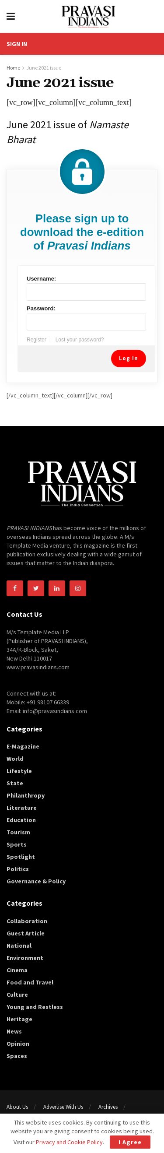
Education (21, 820)
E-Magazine (23, 746)
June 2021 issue (43, 67)
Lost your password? (80, 340)
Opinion (18, 1044)
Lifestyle (19, 771)
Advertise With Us (63, 1107)
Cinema (17, 970)
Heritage (19, 1019)
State (15, 783)
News (14, 1031)
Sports (17, 844)
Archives (108, 1107)
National (19, 945)
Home (13, 67)
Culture (17, 994)
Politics (18, 869)
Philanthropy (26, 795)
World (15, 759)
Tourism (18, 832)
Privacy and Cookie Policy (69, 1142)
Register (36, 340)
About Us (17, 1107)
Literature (22, 808)
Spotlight (21, 857)
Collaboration (27, 921)
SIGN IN (17, 44)
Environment (25, 958)
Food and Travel (30, 982)
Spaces (17, 1056)
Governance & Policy (36, 881)
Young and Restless (35, 1007)
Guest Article (26, 933)
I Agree (130, 1142)
